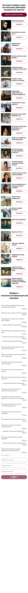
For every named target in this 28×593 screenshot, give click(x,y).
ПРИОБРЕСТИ (19, 24)
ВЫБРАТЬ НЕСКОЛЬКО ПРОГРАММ (14, 14)
